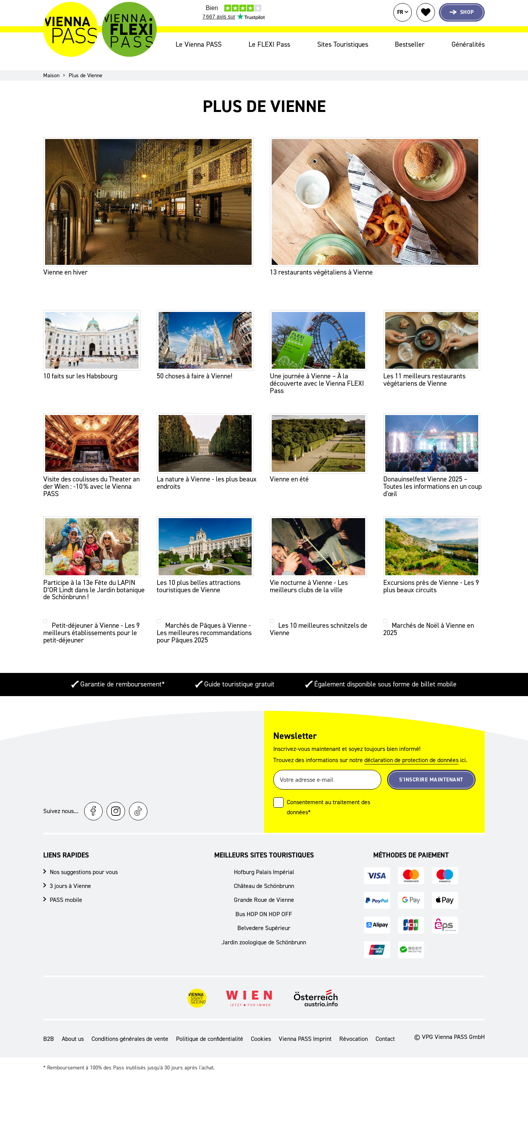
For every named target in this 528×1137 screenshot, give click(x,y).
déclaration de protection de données (411, 755)
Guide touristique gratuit (239, 679)
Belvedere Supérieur (263, 923)
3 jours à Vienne (70, 881)
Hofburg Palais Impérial (264, 867)
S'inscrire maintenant (431, 774)
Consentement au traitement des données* (328, 802)
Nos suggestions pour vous (84, 867)
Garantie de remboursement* (122, 679)
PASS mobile (66, 895)
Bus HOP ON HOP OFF (263, 909)
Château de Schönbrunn (264, 881)
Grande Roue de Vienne (264, 895)
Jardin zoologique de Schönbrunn (264, 937)
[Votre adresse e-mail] (327, 775)
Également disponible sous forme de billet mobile (385, 679)
